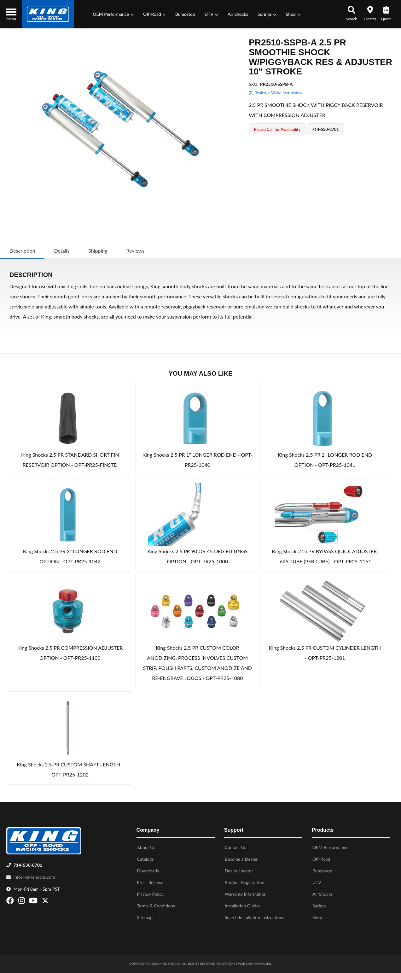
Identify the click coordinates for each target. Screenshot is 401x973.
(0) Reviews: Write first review (275, 92)
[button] (113, 14)
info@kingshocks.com (34, 877)
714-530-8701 (28, 865)
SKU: (254, 84)
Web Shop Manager (254, 963)
